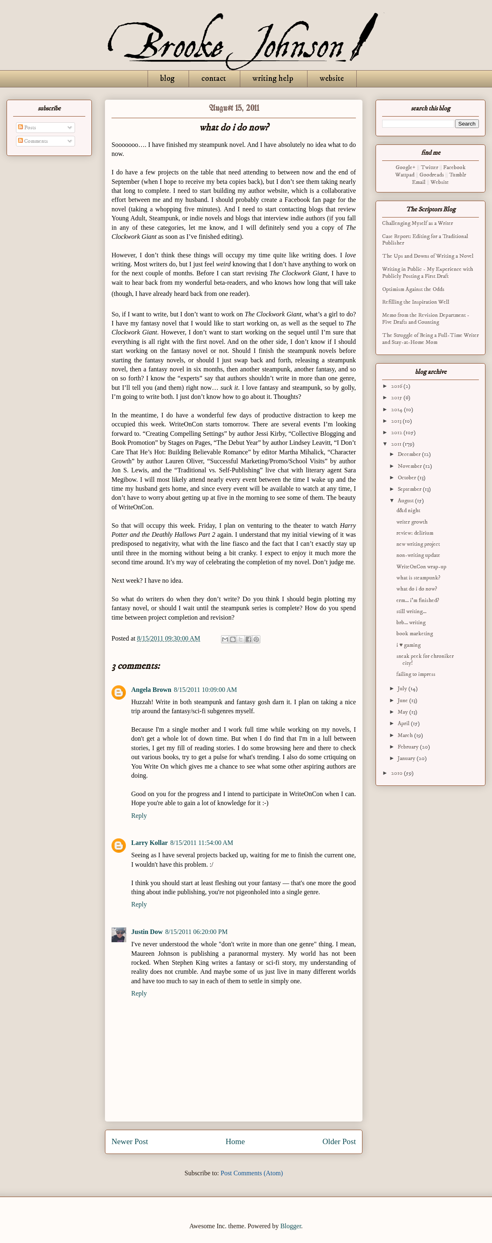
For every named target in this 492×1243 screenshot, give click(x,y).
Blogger (290, 1225)
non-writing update (418, 555)
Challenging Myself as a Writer (417, 223)
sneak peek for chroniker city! (425, 659)
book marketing (414, 633)
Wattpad (405, 175)
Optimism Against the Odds (413, 289)
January (407, 758)
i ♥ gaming (408, 645)
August (406, 500)
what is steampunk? (418, 577)
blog (167, 78)
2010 (397, 773)
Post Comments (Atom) (252, 1173)
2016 (397, 386)
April (404, 723)
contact (213, 78)
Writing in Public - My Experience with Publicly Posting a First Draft (427, 273)
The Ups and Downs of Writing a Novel (428, 256)
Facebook (454, 167)
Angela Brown (151, 689)
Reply (139, 815)
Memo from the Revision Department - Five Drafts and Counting (425, 318)
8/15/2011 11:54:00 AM (201, 842)
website (332, 78)
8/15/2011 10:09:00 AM (205, 689)
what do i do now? (416, 589)
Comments (33, 141)
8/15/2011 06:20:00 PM (196, 931)
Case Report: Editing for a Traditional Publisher (425, 240)
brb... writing (411, 622)
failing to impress (415, 674)
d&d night (408, 510)
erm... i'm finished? (417, 600)
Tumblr (457, 175)
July (403, 688)
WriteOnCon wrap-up (421, 566)
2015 (397, 397)
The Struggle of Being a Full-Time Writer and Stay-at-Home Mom (430, 339)
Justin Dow (147, 931)
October (407, 477)
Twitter (429, 167)
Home (235, 1141)
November (410, 466)
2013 (397, 421)
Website (439, 182)
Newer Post (130, 1141)
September (410, 489)
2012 (397, 432)
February (409, 747)
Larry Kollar (149, 842)
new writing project (418, 544)
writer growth (412, 522)
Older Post (339, 1141)
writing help (273, 78)
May (403, 712)
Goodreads (431, 175)
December (410, 454)
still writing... (411, 611)
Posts (27, 127)
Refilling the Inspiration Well (415, 302)
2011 (397, 444)
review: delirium (414, 533)
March (406, 735)
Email (419, 182)
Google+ (406, 167)
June (403, 700)
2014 (397, 409)
